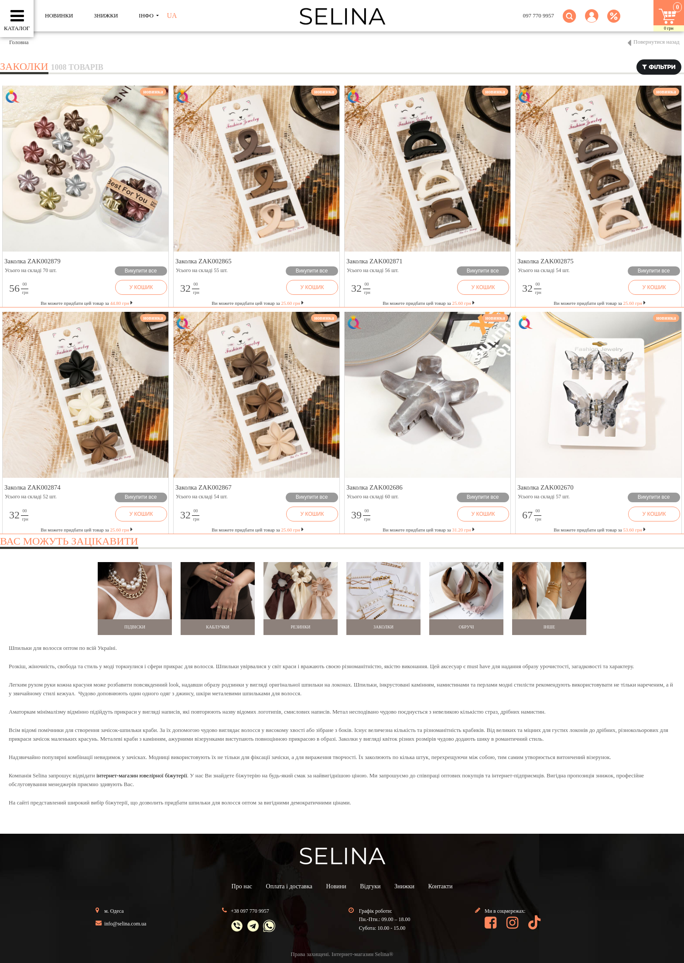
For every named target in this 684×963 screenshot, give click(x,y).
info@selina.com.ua (125, 924)
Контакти (440, 886)
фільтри (659, 66)
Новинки (59, 15)
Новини (336, 886)
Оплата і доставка (289, 886)
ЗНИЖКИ (106, 15)
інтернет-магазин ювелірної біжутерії (141, 775)
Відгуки (370, 886)
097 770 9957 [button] (538, 15)
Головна (19, 42)
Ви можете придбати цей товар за (86, 303)
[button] (591, 21)
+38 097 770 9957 (250, 911)
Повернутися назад (656, 41)
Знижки (404, 886)
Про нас (242, 886)
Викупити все (141, 271)
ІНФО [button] (147, 15)
